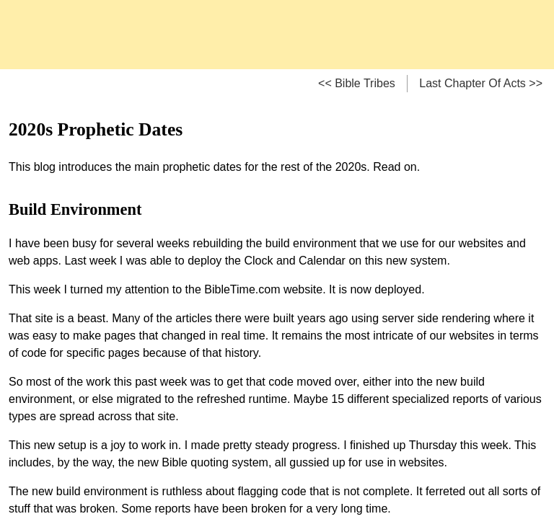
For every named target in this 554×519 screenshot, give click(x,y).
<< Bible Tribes (356, 83)
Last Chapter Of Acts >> (480, 83)
